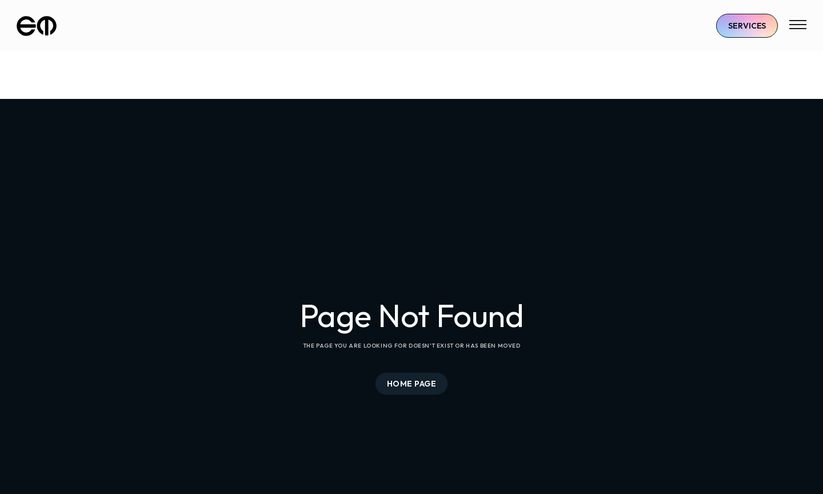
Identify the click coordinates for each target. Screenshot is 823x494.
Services (747, 26)
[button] (797, 25)
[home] (37, 26)
